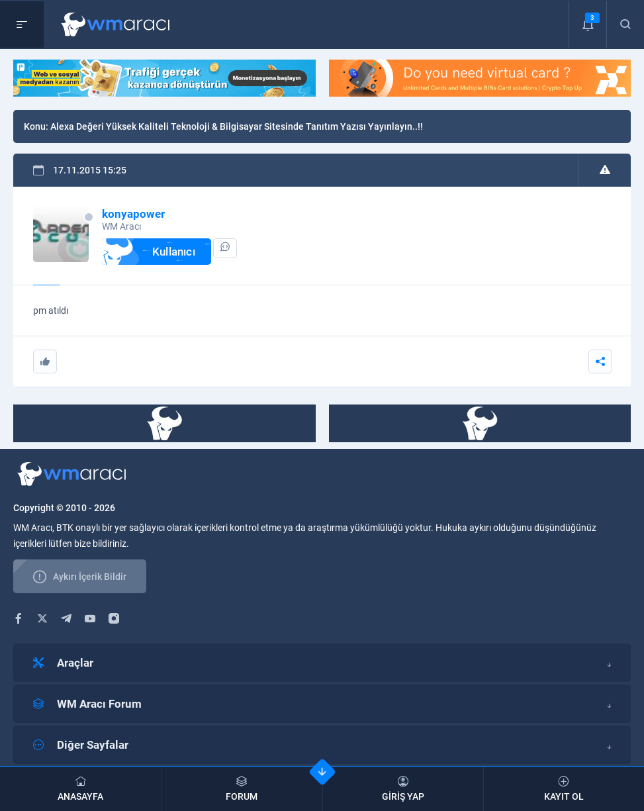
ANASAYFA (80, 789)
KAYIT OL (564, 789)
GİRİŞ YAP (403, 789)
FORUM (241, 789)
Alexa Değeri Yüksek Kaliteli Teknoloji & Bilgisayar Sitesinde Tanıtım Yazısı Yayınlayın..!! (236, 126)
